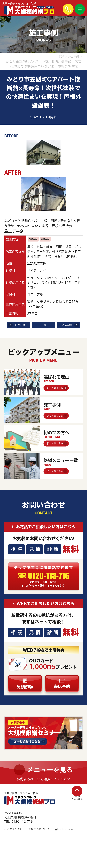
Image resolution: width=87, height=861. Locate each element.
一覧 (43, 326)
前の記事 (20, 326)
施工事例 (72, 56)
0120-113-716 (50, 581)
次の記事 (67, 326)
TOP (57, 56)
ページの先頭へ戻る (75, 808)
